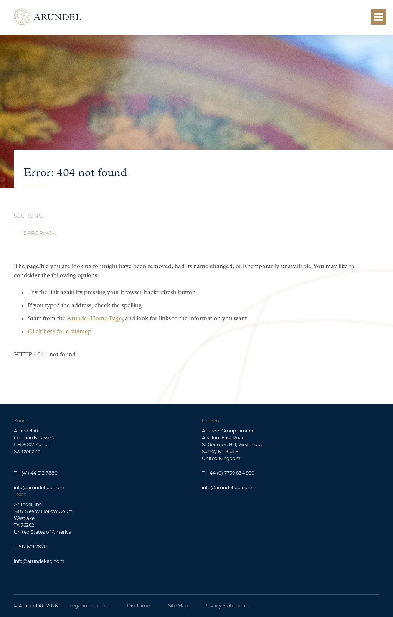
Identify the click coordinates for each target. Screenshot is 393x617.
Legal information (90, 606)
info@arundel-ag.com (39, 487)
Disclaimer (139, 606)
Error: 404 (39, 233)
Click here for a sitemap (59, 332)
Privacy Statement (225, 606)
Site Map (178, 606)
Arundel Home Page (94, 319)
